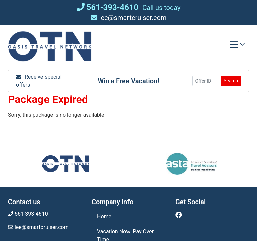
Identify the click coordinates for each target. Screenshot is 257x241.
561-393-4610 (108, 7)
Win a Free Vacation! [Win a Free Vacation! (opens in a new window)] (128, 81)
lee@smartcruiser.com (129, 18)
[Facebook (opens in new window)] (178, 215)
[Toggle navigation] (237, 46)
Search (231, 80)
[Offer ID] (206, 81)
